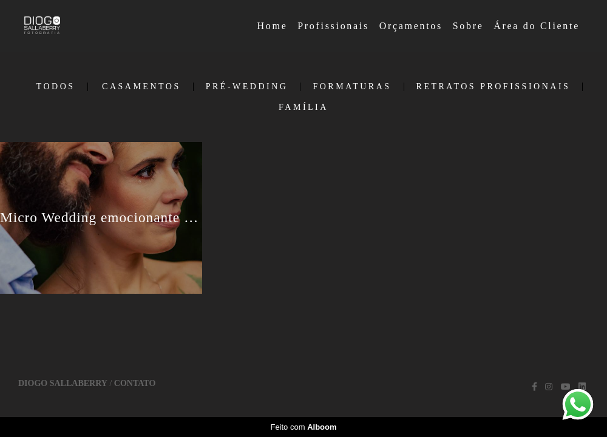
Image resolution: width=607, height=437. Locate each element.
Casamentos (141, 87)
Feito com (303, 427)
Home (272, 26)
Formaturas (352, 87)
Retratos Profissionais (493, 87)
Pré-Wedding (247, 87)
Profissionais (333, 26)
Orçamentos (411, 26)
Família (303, 107)
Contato (134, 383)
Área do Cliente (536, 26)
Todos (55, 87)
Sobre (468, 26)
